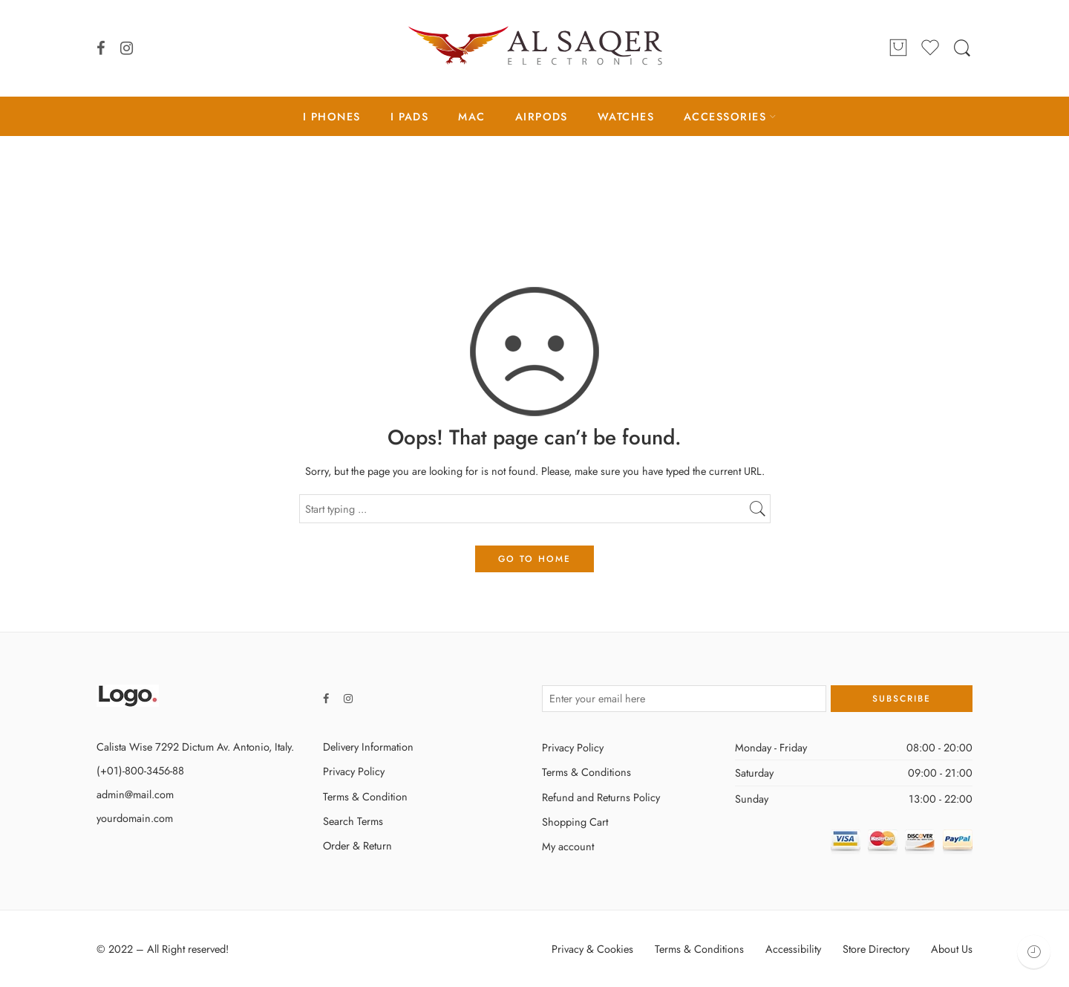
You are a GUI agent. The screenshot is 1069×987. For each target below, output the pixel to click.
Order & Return (357, 845)
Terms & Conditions (586, 772)
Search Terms (353, 821)
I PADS (409, 116)
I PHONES (332, 116)
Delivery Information (368, 746)
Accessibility (793, 949)
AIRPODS (541, 116)
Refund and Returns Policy (601, 797)
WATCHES (626, 116)
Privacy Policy (354, 771)
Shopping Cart (575, 821)
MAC (471, 116)
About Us (951, 949)
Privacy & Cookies (592, 949)
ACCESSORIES (725, 116)
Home (534, 198)
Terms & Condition (365, 796)
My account (568, 846)
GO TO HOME (534, 559)
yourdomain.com (135, 818)
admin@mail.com (135, 794)
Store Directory (876, 949)
